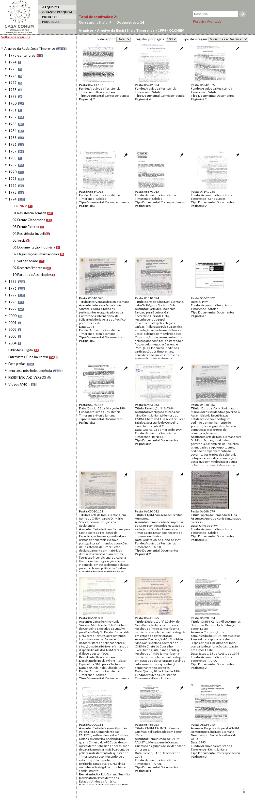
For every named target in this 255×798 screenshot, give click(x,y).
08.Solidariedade (25, 261)
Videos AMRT (18, 384)
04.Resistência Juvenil (28, 233)
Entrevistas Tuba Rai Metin (28, 357)
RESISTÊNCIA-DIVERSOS (27, 377)
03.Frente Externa (25, 227)
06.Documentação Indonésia (33, 247)
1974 (12, 62)
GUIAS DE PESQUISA (57, 12)
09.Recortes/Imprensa (29, 268)
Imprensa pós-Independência (30, 371)
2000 (12, 316)
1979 (12, 96)
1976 (12, 76)
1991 (12, 179)
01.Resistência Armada (29, 213)
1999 (12, 309)
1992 (12, 186)
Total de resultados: (98, 17)
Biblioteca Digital (21, 350)
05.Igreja (19, 240)
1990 (12, 172)
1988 (12, 158)
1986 (12, 144)
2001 (12, 323)
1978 (12, 90)
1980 (12, 103)
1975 (12, 69)
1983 (12, 124)
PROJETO (49, 17)
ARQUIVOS (50, 7)
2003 (12, 336)
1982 (12, 117)
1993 (12, 192)
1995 (12, 281)
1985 (12, 138)
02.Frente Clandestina (28, 220)
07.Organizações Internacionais (35, 254)
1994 (12, 199)
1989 (12, 165)
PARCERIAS (50, 22)
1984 (12, 131)
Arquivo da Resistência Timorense (29, 48)
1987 (12, 151)
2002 (12, 329)
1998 (12, 302)
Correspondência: (95, 22)
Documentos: (130, 22)
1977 (12, 83)
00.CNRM (19, 206)
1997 (12, 295)
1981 (12, 110)
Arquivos (86, 30)
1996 (12, 288)
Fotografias (16, 364)
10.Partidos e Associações (32, 275)
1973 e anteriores (21, 55)
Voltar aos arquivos (15, 37)
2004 (12, 343)
